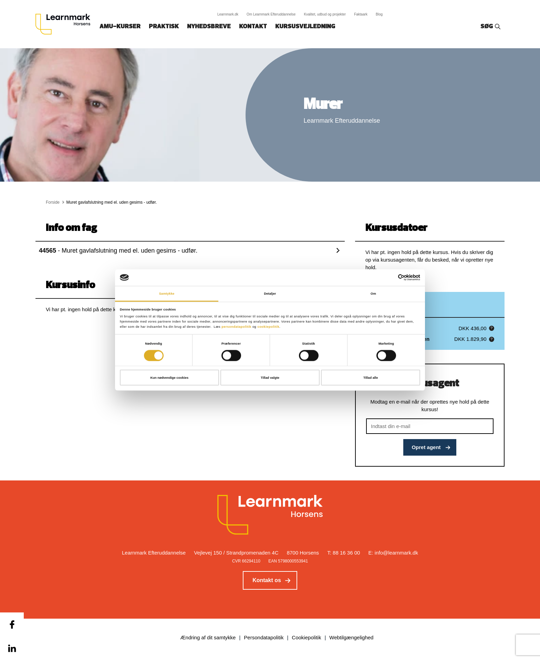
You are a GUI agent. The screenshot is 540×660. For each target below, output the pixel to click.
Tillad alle (370, 377)
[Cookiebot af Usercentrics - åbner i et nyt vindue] (390, 277)
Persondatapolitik (263, 637)
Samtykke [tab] (167, 293)
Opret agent (426, 447)
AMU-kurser (120, 26)
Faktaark (360, 14)
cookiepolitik (268, 326)
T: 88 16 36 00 (343, 553)
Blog (379, 14)
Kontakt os (266, 580)
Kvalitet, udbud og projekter (325, 14)
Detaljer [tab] (270, 293)
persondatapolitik (236, 326)
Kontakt (253, 26)
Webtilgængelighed (351, 637)
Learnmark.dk (227, 14)
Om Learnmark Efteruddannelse (271, 14)
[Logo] (65, 24)
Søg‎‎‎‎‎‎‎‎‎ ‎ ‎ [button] (487, 26)
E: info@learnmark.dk (393, 553)
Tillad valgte (270, 377)
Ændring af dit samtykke (208, 637)
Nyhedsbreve (209, 26)
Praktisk (164, 26)
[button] (491, 328)
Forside (53, 202)
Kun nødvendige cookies (169, 377)
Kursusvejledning (305, 26)
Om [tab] (373, 293)
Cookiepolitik (306, 637)
